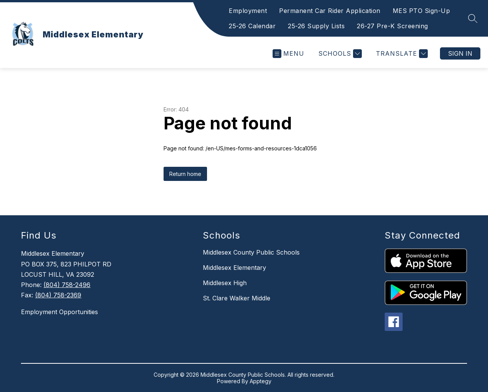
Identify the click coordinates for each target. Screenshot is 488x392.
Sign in (460, 53)
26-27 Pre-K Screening (392, 26)
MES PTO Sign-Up (421, 11)
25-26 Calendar (252, 26)
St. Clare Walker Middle (236, 298)
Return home (185, 174)
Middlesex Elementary (234, 267)
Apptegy (260, 381)
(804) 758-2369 (58, 295)
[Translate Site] (401, 53)
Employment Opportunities (59, 312)
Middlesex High (225, 283)
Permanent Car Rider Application (329, 11)
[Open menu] (288, 53)
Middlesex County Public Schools (251, 252)
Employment (248, 11)
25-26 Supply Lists (316, 26)
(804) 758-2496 (66, 285)
